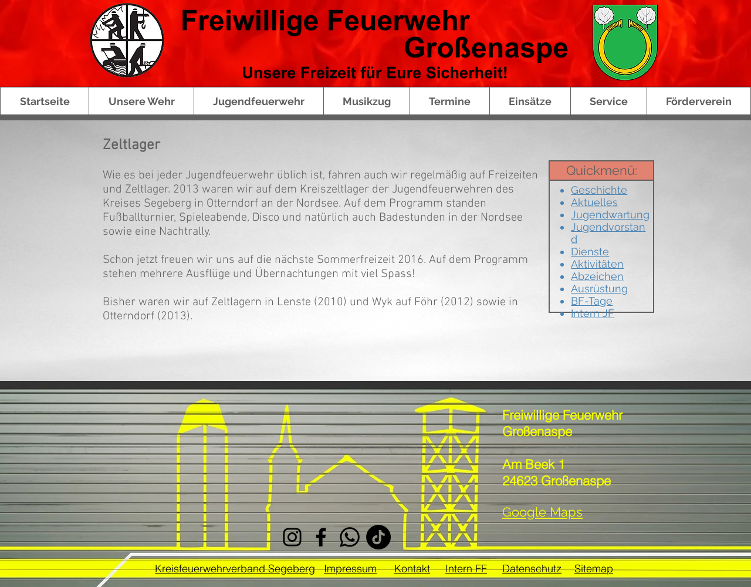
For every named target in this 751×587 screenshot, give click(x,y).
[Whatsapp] (349, 537)
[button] (141, 101)
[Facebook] (321, 537)
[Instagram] (292, 537)
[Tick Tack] (378, 537)
